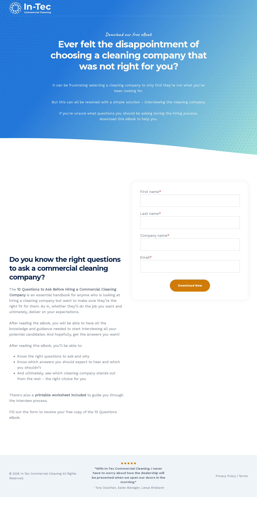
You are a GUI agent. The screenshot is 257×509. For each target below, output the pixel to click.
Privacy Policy (226, 476)
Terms (243, 476)
